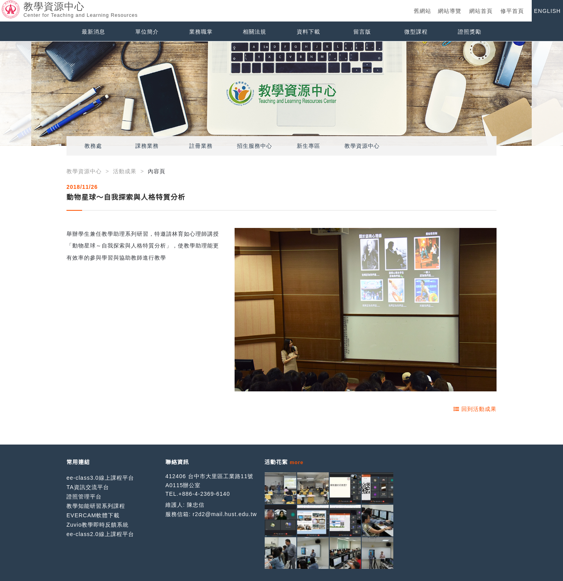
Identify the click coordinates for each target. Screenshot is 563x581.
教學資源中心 (362, 146)
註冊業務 (201, 146)
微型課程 (416, 32)
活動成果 (124, 171)
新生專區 (308, 146)
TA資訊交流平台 (87, 487)
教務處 (93, 146)
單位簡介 (147, 32)
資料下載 (308, 32)
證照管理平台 (84, 496)
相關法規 (254, 32)
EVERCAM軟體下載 (93, 515)
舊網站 (422, 11)
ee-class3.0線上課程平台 (100, 478)
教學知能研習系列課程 (95, 506)
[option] (281, 93)
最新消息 (93, 32)
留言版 (362, 32)
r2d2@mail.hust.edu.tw (225, 514)
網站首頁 (481, 11)
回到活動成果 (475, 409)
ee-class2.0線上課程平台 (100, 534)
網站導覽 (449, 11)
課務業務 (147, 146)
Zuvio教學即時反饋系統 (97, 525)
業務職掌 (201, 32)
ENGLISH (547, 11)
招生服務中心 (254, 146)
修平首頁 (512, 11)
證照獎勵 (469, 32)
